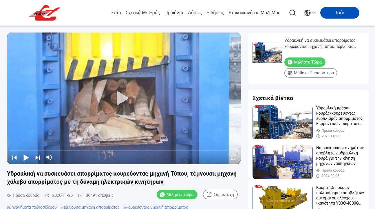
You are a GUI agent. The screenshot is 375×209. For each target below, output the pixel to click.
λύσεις (195, 12)
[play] (124, 98)
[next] (37, 157)
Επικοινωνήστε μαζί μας (254, 12)
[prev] (14, 157)
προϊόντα (173, 12)
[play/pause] (26, 157)
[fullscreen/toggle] (233, 157)
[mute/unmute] (49, 157)
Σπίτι (116, 12)
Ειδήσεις (215, 12)
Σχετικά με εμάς (142, 12)
